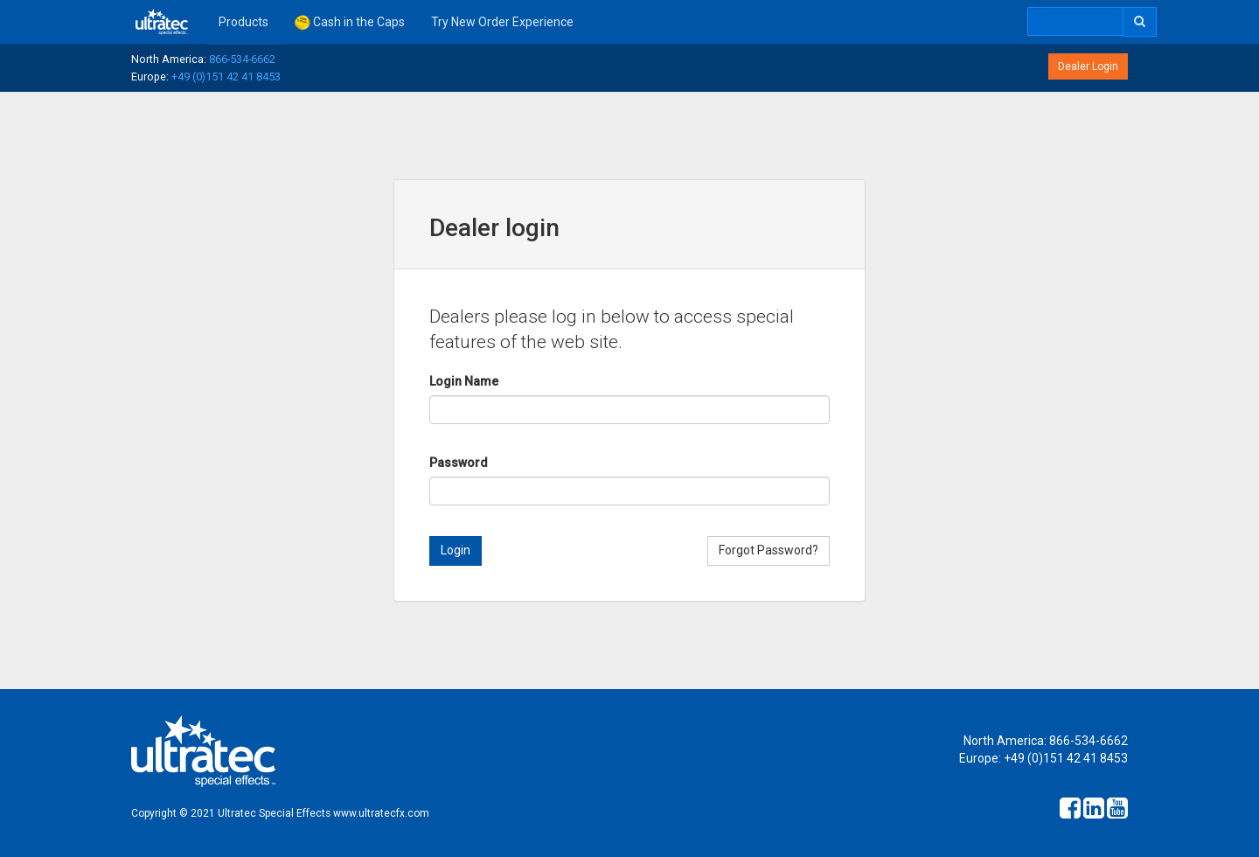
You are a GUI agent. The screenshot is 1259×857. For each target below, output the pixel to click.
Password (458, 463)
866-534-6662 (242, 59)
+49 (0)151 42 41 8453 (226, 76)
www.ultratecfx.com (381, 813)
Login (455, 550)
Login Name (463, 381)
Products (243, 22)
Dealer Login (1088, 66)
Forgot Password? (768, 550)
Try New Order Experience (502, 22)
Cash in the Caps (350, 23)
